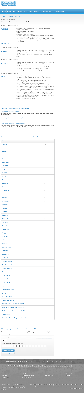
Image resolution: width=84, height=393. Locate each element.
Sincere (4, 176)
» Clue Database (26, 373)
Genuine (4, 144)
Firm (3, 169)
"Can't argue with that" (9, 265)
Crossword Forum (46, 11)
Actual (4, 180)
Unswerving (5, 229)
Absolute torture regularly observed (13, 303)
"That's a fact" (6, 275)
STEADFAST (5, 63)
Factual (4, 243)
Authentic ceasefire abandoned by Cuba (14, 311)
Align (3, 240)
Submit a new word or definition (44, 338)
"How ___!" (5, 219)
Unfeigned (5, 215)
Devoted (4, 155)
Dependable (5, 165)
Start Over (8, 353)
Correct (4, 148)
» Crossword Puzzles (70, 373)
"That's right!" (6, 279)
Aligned (4, 208)
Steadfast (5, 204)
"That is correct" (7, 272)
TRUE (3, 77)
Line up (4, 194)
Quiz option (5, 254)
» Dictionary (46, 373)
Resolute (4, 172)
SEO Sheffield (4, 389)
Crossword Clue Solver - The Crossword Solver (8, 4)
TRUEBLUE (5, 44)
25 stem (4, 293)
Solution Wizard (22, 11)
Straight (4, 151)
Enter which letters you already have (12, 343)
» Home (2, 373)
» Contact (67, 375)
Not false (5, 222)
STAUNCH (4, 51)
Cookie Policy (80, 388)
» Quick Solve (4, 375)
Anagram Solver (59, 11)
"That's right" (6, 282)
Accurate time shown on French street (13, 307)
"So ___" (4, 233)
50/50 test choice (7, 296)
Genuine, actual (6, 247)
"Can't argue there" (8, 261)
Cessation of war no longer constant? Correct (15, 318)
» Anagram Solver (26, 377)
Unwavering (5, 162)
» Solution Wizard (5, 377)
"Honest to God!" (7, 268)
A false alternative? (8, 300)
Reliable (4, 197)
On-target (5, 250)
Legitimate (5, 190)
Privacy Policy (73, 388)
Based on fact (6, 314)
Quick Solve (11, 11)
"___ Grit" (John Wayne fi (9, 286)
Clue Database (34, 11)
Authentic (5, 183)
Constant (5, 187)
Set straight (5, 201)
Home (4, 11)
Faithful (4, 211)
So (3, 158)
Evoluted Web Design (12, 387)
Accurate (5, 236)
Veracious (5, 257)
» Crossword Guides (48, 375)
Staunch (4, 226)
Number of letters (7, 338)
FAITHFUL (4, 29)
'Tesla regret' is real (8, 289)
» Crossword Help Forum (28, 375)
